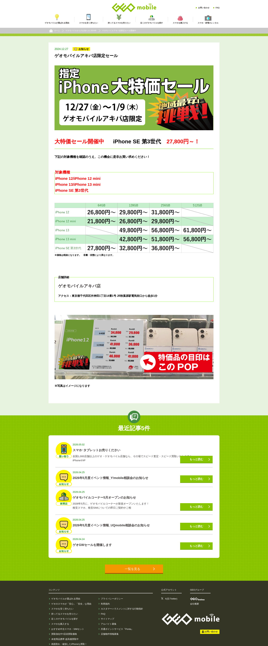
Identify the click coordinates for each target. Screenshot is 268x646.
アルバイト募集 (108, 615)
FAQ (217, 8)
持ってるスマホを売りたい (64, 605)
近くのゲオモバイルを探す (64, 610)
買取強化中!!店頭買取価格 (64, 625)
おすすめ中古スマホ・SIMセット (67, 620)
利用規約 (105, 595)
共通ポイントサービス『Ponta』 (117, 620)
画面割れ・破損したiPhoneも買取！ (69, 635)
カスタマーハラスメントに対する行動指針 (122, 600)
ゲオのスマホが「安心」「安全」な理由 (71, 595)
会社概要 (194, 595)
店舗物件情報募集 (110, 625)
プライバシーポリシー (112, 590)
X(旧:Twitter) (171, 590)
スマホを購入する (60, 615)
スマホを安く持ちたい (62, 600)
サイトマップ (107, 610)
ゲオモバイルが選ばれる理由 (65, 590)
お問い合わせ (203, 8)
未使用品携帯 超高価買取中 (65, 630)
